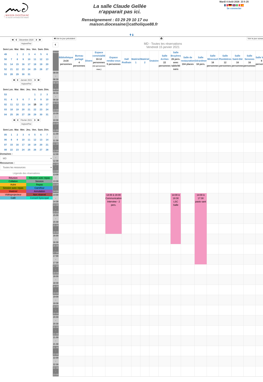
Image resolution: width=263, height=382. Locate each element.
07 (5, 144)
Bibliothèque (66, 57)
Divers (88, 60)
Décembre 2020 (26, 40)
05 (5, 134)
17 (29, 64)
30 (23, 74)
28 (11, 74)
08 (5, 149)
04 (5, 114)
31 (29, 74)
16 (23, 64)
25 (35, 69)
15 (17, 64)
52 (5, 69)
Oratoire (153, 60)
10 (29, 59)
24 (29, 69)
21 (11, 69)
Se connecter (234, 8)
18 (35, 64)
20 (47, 64)
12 (41, 59)
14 (11, 64)
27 (47, 69)
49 (5, 54)
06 (5, 139)
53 (5, 74)
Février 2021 (26, 120)
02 (5, 104)
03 (5, 109)
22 (17, 69)
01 (5, 99)
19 (41, 64)
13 (47, 59)
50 (5, 59)
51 (5, 64)
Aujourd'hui (26, 43)
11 (35, 59)
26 (41, 69)
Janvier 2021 (26, 80)
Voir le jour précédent (64, 38)
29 (17, 74)
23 (23, 69)
